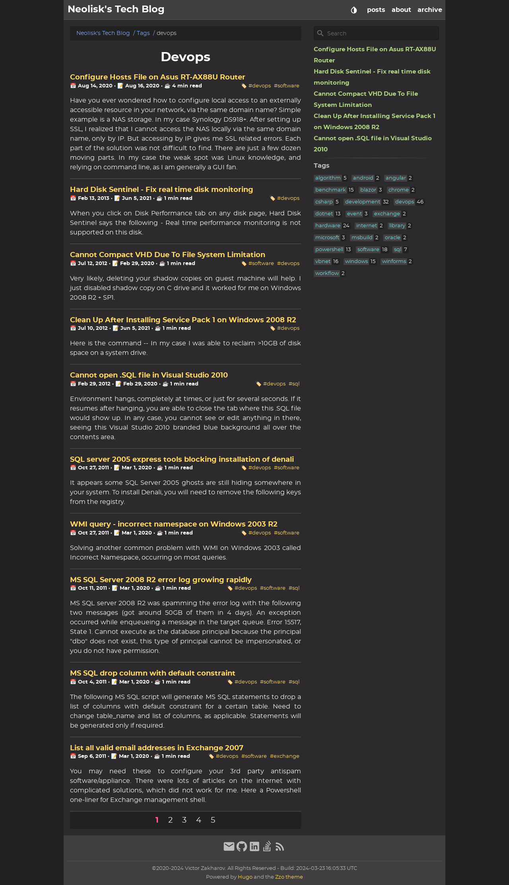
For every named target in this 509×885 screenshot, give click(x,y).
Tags (143, 33)
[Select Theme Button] (354, 9)
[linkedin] (254, 850)
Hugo (245, 877)
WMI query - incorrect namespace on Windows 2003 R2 (174, 524)
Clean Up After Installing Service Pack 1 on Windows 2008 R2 (183, 320)
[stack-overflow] (267, 850)
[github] (241, 850)
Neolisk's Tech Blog (103, 33)
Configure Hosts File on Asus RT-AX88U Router (157, 77)
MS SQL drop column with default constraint (152, 673)
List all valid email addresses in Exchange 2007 (156, 748)
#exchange (284, 756)
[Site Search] (382, 33)
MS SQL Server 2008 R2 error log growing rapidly (161, 580)
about (401, 10)
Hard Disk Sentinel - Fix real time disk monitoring (161, 190)
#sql (294, 384)
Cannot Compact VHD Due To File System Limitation (167, 255)
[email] (229, 850)
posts (376, 10)
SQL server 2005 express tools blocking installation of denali (182, 459)
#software (286, 86)
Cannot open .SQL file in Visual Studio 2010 (149, 375)
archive (430, 10)
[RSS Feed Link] (280, 850)
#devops (260, 86)
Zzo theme (289, 877)
